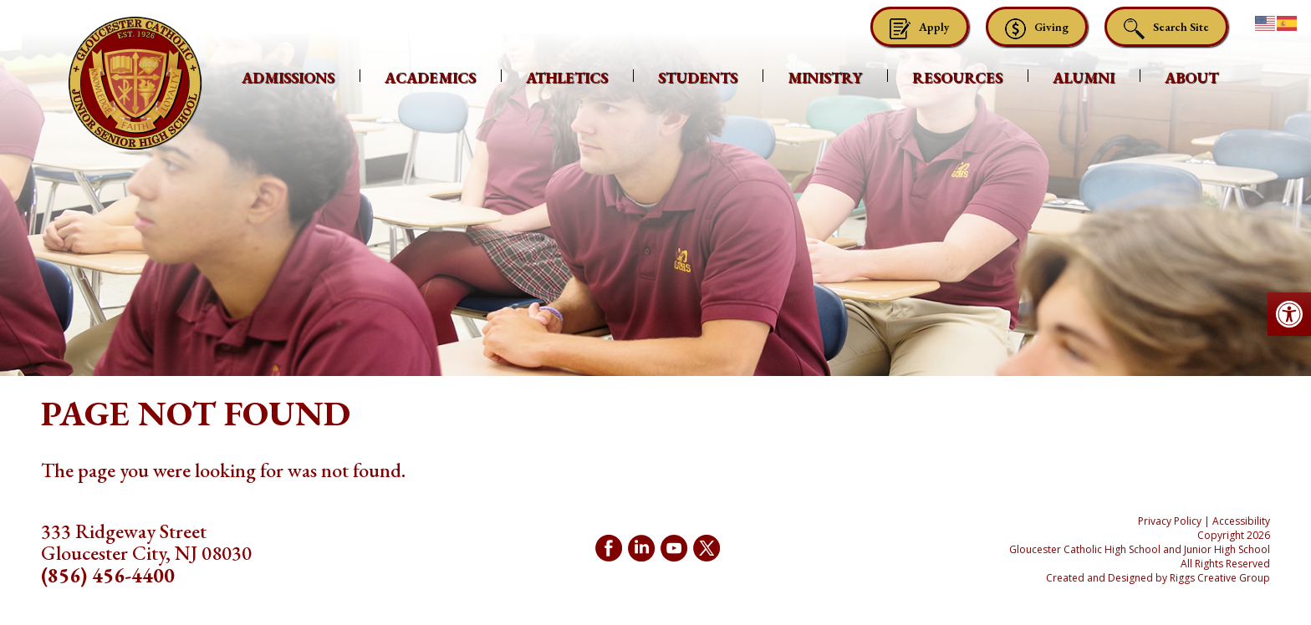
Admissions (288, 77)
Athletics (567, 77)
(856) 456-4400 (108, 575)
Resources (957, 77)
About (1191, 77)
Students (697, 77)
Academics (430, 77)
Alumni (1084, 77)
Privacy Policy (1169, 521)
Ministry (825, 77)
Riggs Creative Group (1220, 578)
